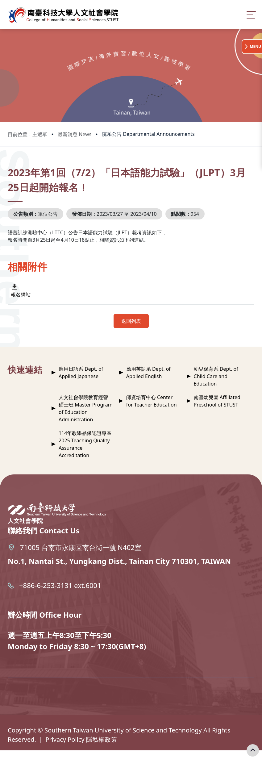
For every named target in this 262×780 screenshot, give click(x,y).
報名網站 (21, 294)
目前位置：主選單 (27, 134)
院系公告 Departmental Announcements (148, 134)
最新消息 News (74, 134)
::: (9, 164)
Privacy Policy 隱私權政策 (81, 739)
